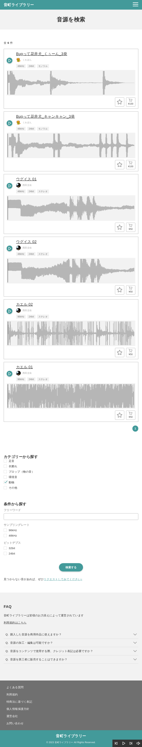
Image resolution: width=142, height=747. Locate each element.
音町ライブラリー (19, 5)
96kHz (13, 530)
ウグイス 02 (26, 242)
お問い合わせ (15, 723)
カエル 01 (24, 367)
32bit (12, 548)
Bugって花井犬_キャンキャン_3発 (45, 116)
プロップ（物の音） (21, 471)
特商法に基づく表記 (19, 701)
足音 (11, 460)
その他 (13, 487)
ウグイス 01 (26, 179)
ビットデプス (12, 542)
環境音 (13, 477)
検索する (71, 567)
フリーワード (12, 510)
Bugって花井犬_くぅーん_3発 (41, 54)
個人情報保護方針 (17, 708)
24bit (12, 553)
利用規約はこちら (15, 622)
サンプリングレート (16, 524)
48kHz (13, 535)
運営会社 (12, 716)
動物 (11, 482)
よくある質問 (15, 687)
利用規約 (12, 694)
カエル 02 (24, 304)
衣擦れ (13, 466)
